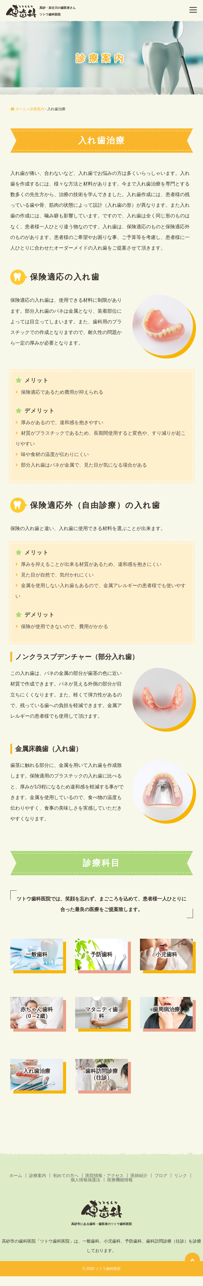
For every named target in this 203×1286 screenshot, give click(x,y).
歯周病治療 (166, 1009)
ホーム (15, 1175)
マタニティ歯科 (101, 1012)
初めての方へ (65, 1175)
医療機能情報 (120, 1180)
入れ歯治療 (36, 1071)
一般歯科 (37, 954)
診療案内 (37, 1175)
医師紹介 (139, 1175)
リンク (180, 1175)
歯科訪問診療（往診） (101, 1074)
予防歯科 (101, 954)
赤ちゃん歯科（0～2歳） (36, 1012)
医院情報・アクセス (104, 1175)
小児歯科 (166, 954)
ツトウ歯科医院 (108, 1269)
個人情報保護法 (85, 1180)
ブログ (161, 1175)
